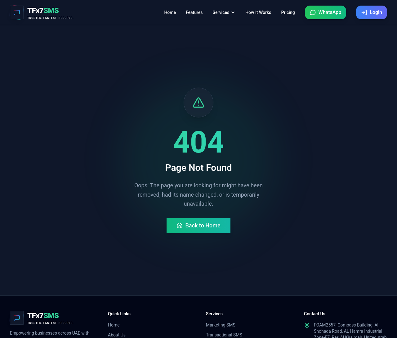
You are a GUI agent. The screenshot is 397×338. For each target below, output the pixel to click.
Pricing (288, 12)
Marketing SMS (220, 324)
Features (194, 12)
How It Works (258, 12)
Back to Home (198, 225)
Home (170, 12)
